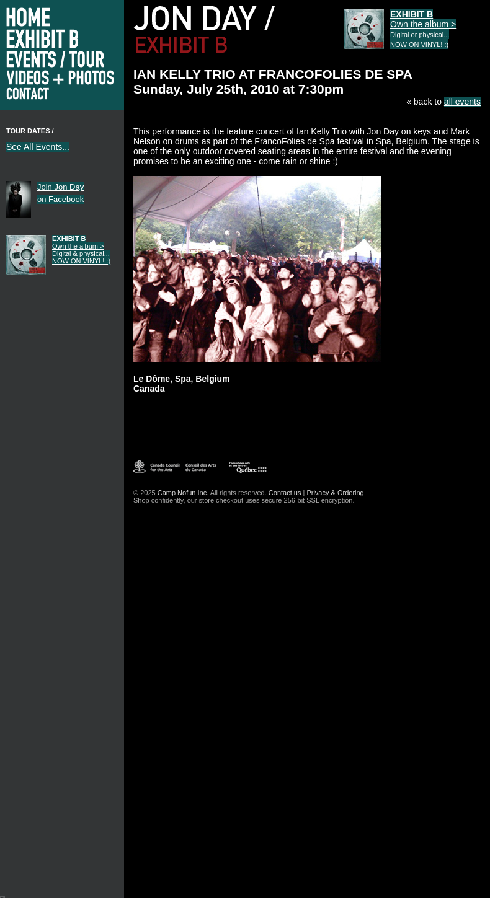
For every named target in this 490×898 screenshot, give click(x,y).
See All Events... (37, 147)
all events (462, 102)
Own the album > (81, 250)
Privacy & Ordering (334, 492)
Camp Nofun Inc (182, 492)
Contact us (285, 492)
